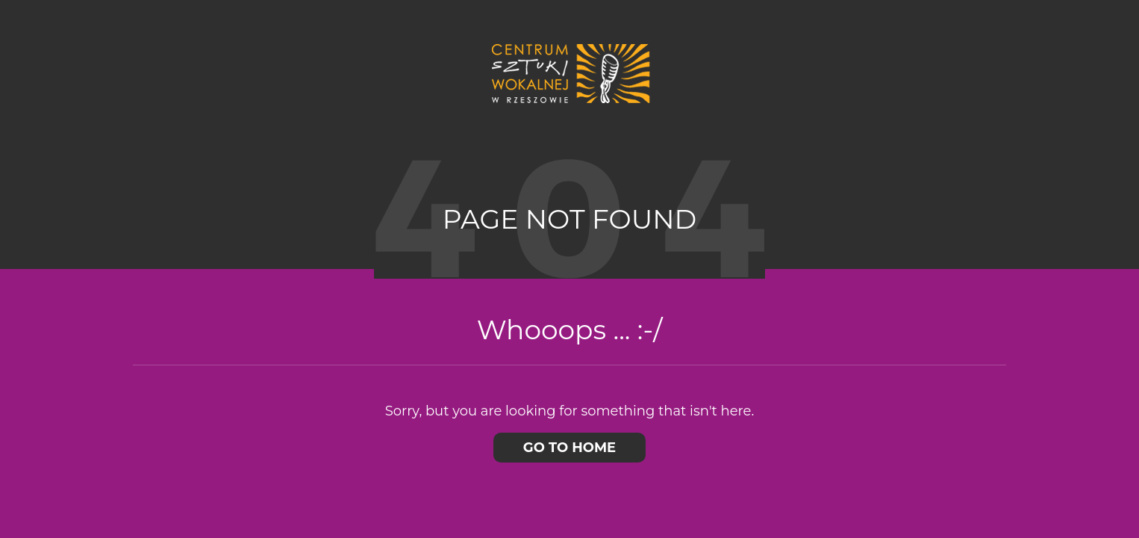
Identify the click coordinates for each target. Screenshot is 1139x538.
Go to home (569, 447)
